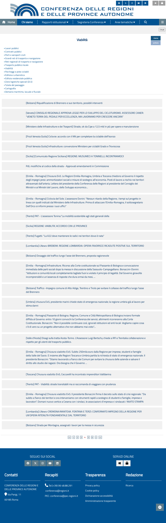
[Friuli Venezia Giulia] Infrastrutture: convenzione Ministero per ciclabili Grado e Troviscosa (73, 146)
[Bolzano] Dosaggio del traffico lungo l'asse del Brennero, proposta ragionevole (67, 256)
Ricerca (129, 485)
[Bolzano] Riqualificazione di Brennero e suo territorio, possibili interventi (64, 103)
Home (8, 22)
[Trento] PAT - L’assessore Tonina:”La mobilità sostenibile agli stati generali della (67, 216)
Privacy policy (92, 485)
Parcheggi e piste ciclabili (17, 71)
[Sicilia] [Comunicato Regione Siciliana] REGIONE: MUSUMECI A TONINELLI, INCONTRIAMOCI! (75, 156)
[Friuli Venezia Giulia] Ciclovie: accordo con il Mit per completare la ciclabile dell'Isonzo (70, 136)
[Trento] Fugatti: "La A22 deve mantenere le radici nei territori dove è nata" (65, 236)
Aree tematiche (125, 22)
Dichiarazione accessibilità (99, 496)
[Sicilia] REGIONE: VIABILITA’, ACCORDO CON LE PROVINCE (56, 226)
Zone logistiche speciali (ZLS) (18, 81)
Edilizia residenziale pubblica (18, 78)
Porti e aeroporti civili (15, 55)
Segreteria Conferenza (91, 22)
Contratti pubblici (13, 51)
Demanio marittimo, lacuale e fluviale (23, 91)
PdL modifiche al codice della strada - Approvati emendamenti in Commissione (67, 166)
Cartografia (10, 88)
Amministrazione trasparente (100, 501)
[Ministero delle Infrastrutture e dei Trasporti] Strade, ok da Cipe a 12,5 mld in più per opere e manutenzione (82, 126)
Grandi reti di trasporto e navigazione (22, 58)
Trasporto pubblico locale (16, 65)
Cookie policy (92, 490)
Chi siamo (27, 22)
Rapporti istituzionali (55, 22)
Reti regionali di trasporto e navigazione (24, 61)
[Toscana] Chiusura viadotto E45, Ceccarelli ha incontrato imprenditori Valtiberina (68, 374)
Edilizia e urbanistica (15, 75)
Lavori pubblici (12, 48)
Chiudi (162, 29)
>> (100, 437)
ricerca (155, 38)
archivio (155, 43)
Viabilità (9, 68)
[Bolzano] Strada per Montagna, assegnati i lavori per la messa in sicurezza (65, 425)
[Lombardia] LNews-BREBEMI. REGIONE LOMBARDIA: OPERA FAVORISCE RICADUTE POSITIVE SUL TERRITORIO (85, 246)
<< (69, 437)
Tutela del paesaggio (14, 85)
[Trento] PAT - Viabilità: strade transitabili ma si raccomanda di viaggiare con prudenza (71, 384)
